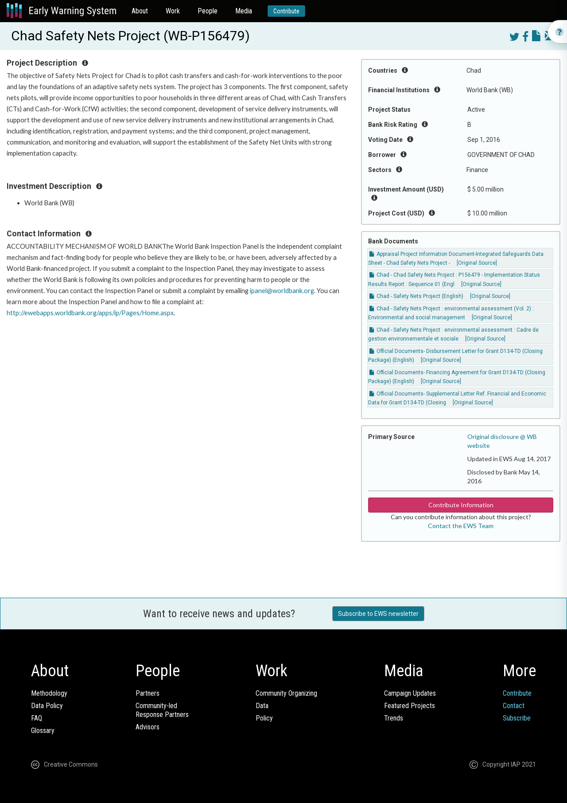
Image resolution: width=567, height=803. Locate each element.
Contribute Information (460, 505)
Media (243, 11)
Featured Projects (409, 705)
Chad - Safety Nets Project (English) (416, 296)
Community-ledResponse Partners (162, 710)
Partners (147, 693)
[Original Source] (477, 263)
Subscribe (517, 718)
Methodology (49, 693)
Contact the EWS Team (460, 525)
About (140, 11)
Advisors (147, 727)
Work (173, 11)
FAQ (36, 718)
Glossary (42, 730)
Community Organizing (286, 693)
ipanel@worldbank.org (282, 290)
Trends (393, 718)
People (207, 11)
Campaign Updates (410, 693)
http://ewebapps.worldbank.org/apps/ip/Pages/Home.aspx (90, 313)
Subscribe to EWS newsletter (378, 613)
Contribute (286, 11)
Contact (513, 705)
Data (262, 705)
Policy (264, 718)
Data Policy (47, 705)
